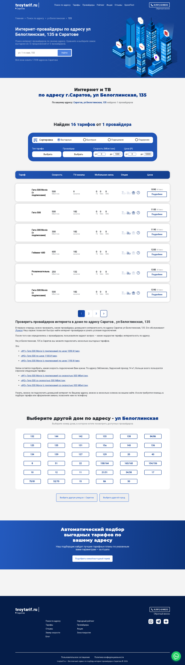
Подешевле (117, 139)
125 (32, 445)
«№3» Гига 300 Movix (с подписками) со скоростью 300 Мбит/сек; (54, 385)
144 (56, 436)
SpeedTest (129, 5)
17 (153, 472)
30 (128, 481)
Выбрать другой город (114, 498)
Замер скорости (53, 633)
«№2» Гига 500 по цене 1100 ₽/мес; (39, 356)
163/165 (129, 463)
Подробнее (157, 194)
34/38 (129, 472)
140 (129, 445)
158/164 (104, 463)
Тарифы (76, 5)
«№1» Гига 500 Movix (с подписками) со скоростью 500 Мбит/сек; (54, 375)
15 (80, 481)
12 (56, 472)
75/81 (32, 481)
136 (153, 445)
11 (80, 472)
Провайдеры (88, 5)
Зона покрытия (84, 633)
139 (56, 454)
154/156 (153, 463)
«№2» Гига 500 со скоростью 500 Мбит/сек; (43, 380)
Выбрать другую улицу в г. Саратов (77, 498)
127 (80, 454)
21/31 (104, 472)
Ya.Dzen (166, 621)
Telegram (158, 621)
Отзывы (118, 5)
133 (105, 436)
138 (129, 436)
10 (32, 472)
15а (105, 445)
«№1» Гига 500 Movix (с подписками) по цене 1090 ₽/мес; (50, 351)
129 (105, 454)
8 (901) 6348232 (161, 5)
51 (56, 463)
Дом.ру (19, 330)
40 (153, 454)
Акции (109, 5)
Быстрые (91, 139)
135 (56, 445)
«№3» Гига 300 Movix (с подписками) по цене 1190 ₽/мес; (50, 360)
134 (32, 454)
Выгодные (66, 139)
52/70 (56, 481)
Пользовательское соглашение (75, 657)
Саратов (21, 8)
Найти (64, 52)
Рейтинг (100, 5)
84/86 (153, 436)
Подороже (144, 139)
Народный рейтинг (85, 621)
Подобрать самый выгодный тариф (92, 559)
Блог (48, 636)
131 (80, 445)
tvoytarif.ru (26, 5)
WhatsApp (150, 621)
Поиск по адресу (62, 5)
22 (80, 463)
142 (80, 436)
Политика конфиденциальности (109, 657)
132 (32, 436)
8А (104, 481)
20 (128, 454)
